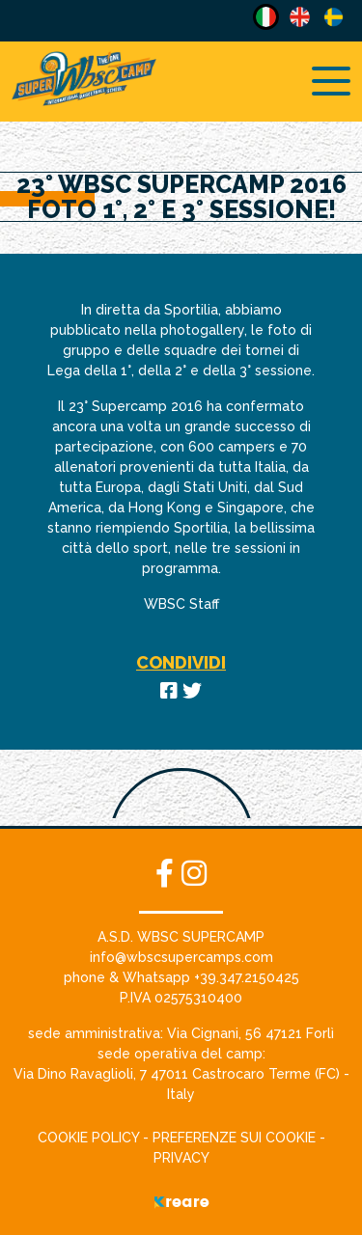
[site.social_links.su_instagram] (194, 874)
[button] (181, 957)
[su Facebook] (168, 874)
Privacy (181, 1158)
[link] (250, 1033)
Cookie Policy (90, 1137)
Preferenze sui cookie (234, 1137)
